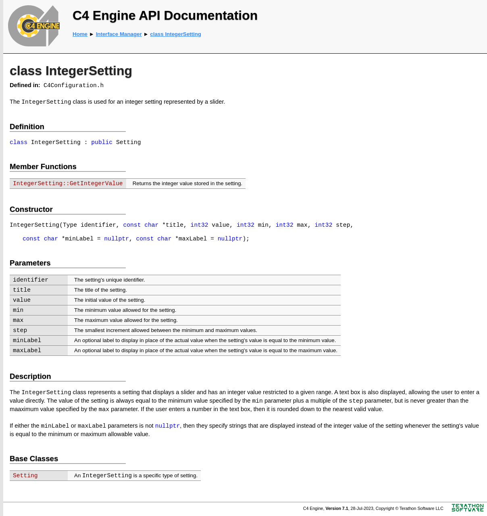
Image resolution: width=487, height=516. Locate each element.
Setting (25, 475)
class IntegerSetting (175, 34)
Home (80, 34)
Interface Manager (119, 34)
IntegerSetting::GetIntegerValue (68, 183)
